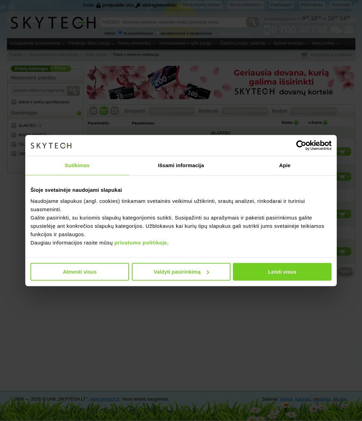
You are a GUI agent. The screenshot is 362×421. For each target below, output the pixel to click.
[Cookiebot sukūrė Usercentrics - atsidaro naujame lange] (301, 145)
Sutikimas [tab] (77, 165)
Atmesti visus (80, 272)
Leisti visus (282, 272)
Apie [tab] (285, 165)
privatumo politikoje (140, 243)
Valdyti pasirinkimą (181, 272)
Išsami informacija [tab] (181, 165)
